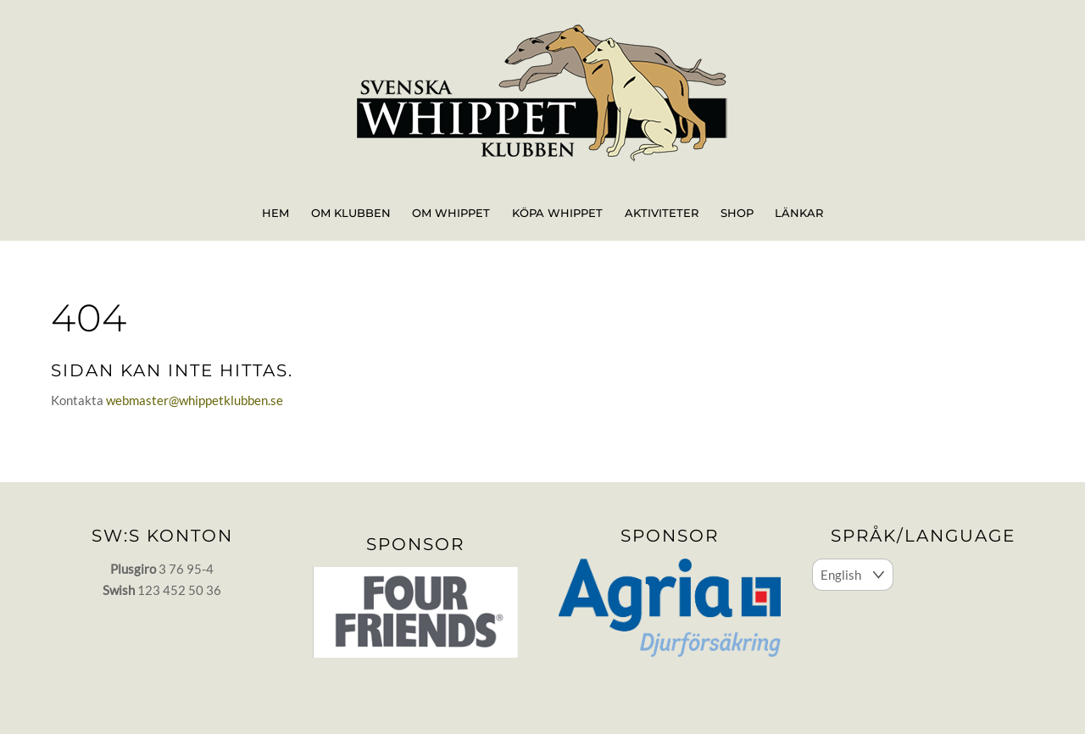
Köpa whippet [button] (557, 213)
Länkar (799, 213)
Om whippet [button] (451, 213)
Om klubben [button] (351, 213)
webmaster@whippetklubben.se (194, 400)
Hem (275, 213)
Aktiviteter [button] (661, 213)
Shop (737, 213)
